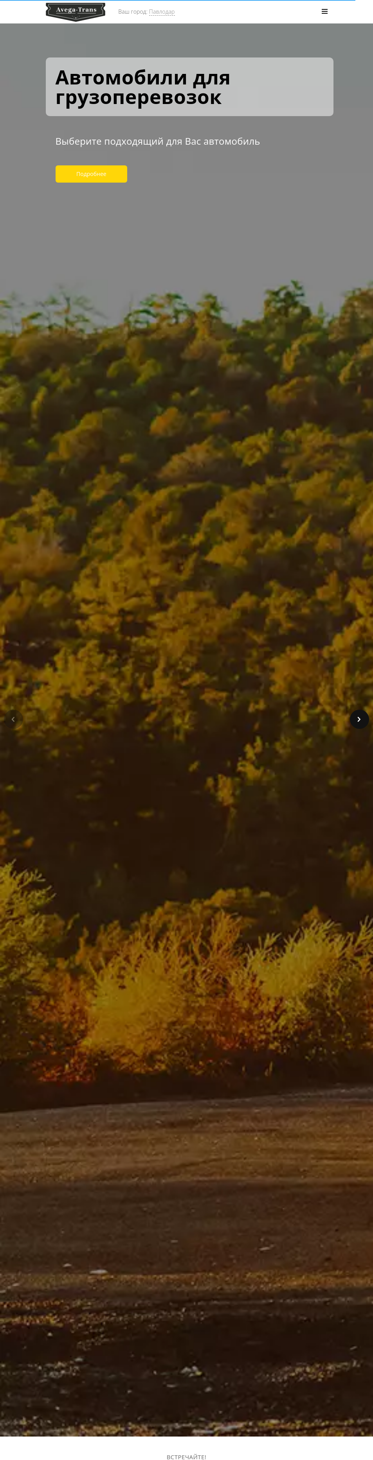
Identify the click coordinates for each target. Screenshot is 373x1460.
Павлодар (162, 11)
